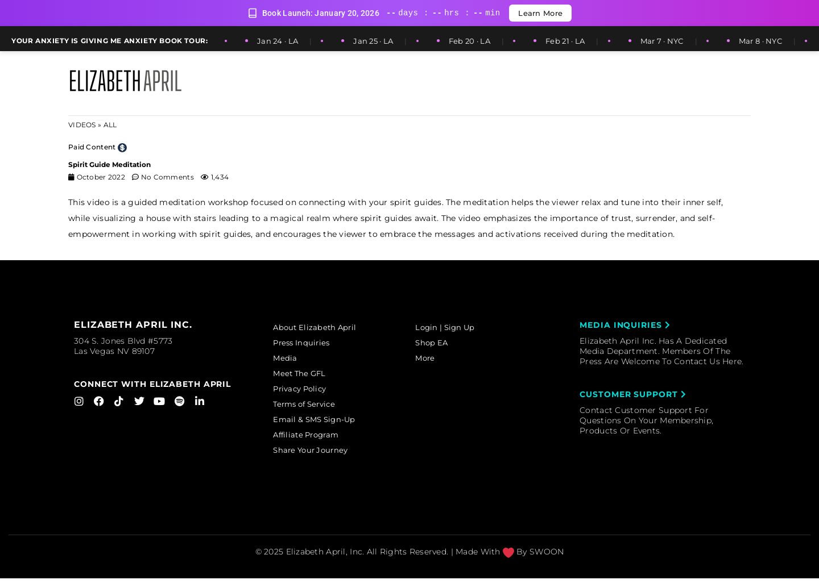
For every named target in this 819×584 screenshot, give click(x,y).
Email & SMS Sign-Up (322, 424)
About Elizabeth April (322, 328)
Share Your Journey (318, 456)
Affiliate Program (314, 440)
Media (290, 359)
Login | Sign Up (452, 328)
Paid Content (91, 147)
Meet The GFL (306, 376)
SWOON (547, 558)
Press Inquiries (308, 344)
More (430, 359)
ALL (110, 124)
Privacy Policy (307, 392)
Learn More (540, 13)
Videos (82, 124)
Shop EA (437, 344)
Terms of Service (312, 408)
